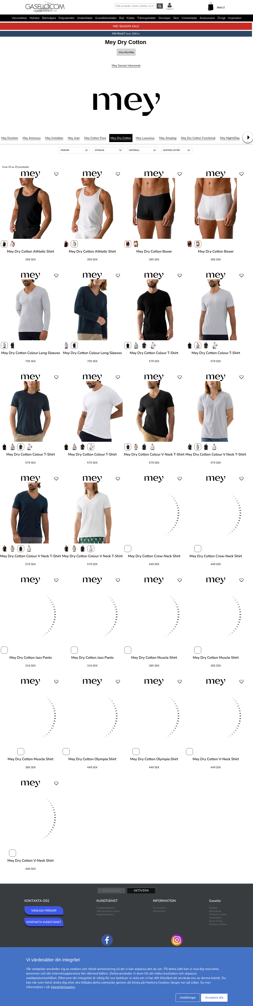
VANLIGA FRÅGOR (43, 911)
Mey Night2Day (230, 138)
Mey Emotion (9, 138)
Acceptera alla (214, 997)
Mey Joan (74, 138)
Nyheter (35, 18)
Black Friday (216, 921)
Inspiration (235, 18)
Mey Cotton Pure (95, 138)
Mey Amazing (167, 138)
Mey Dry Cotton (120, 138)
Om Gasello (159, 907)
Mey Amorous (32, 138)
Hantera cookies (218, 924)
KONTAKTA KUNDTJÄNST (43, 922)
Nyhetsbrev (159, 911)
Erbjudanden (67, 18)
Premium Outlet (218, 914)
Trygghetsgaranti (106, 907)
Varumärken (19, 18)
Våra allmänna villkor (108, 911)
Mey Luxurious (145, 138)
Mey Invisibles (54, 138)
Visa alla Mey (126, 52)
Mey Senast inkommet (126, 66)
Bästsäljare (49, 18)
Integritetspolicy (105, 914)
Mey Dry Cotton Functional (198, 138)
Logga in (169, 9)
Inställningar (188, 997)
